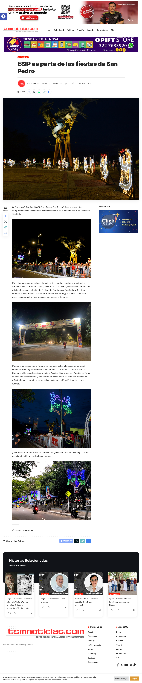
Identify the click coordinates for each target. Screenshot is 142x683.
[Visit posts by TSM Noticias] (21, 83)
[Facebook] (117, 667)
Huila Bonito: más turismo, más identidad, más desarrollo (87, 601)
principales (29, 529)
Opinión (45, 594)
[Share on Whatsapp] (40, 92)
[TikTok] (134, 667)
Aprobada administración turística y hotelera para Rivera (121, 601)
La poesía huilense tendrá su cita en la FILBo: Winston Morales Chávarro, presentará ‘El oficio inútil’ (20, 604)
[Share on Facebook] (29, 92)
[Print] (51, 92)
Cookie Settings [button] (121, 678)
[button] (3, 16)
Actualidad (23, 57)
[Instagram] (130, 667)
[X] (121, 667)
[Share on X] (35, 92)
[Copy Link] (46, 92)
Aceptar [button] (134, 678)
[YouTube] (126, 667)
